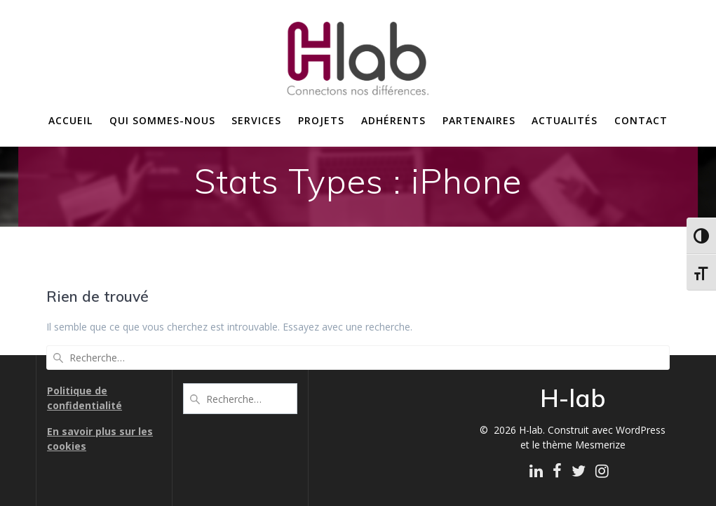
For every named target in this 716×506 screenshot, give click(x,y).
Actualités (564, 120)
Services (256, 120)
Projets (321, 120)
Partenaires (479, 120)
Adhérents (393, 120)
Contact (641, 120)
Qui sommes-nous (162, 120)
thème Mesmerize (584, 444)
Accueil (70, 120)
